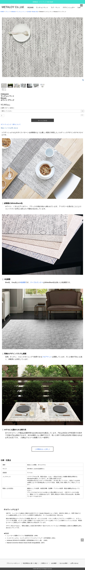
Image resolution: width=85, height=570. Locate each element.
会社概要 (54, 563)
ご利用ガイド (44, 563)
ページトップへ (82, 539)
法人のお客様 (63, 563)
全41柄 (29, 11)
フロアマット (47, 357)
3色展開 (22, 282)
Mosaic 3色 (35, 11)
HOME (2, 11)
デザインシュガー (69, 7)
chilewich (13, 11)
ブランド (7, 11)
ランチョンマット (42, 7)
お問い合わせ (74, 563)
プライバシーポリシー (13, 563)
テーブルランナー (36, 282)
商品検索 (30, 7)
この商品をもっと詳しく (42, 449)
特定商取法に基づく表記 (30, 563)
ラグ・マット (55, 7)
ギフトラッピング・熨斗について (11, 124)
